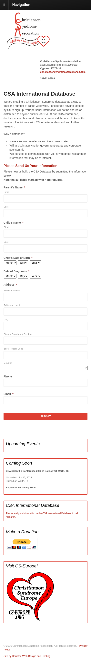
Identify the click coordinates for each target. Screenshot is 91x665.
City (6, 319)
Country (8, 363)
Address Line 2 (12, 305)
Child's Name (14, 222)
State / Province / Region (18, 334)
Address (10, 284)
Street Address (12, 290)
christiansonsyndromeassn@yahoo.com (63, 72)
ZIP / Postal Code (13, 349)
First (6, 192)
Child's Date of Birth (18, 257)
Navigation (21, 5)
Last (6, 207)
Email (9, 394)
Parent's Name (14, 187)
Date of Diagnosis (16, 271)
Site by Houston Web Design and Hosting (27, 656)
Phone (8, 376)
